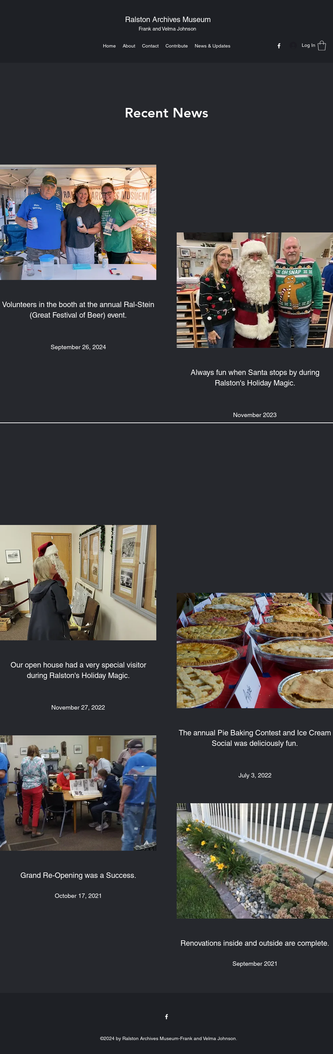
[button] (322, 46)
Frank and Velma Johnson (167, 29)
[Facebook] (279, 45)
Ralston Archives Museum (168, 19)
